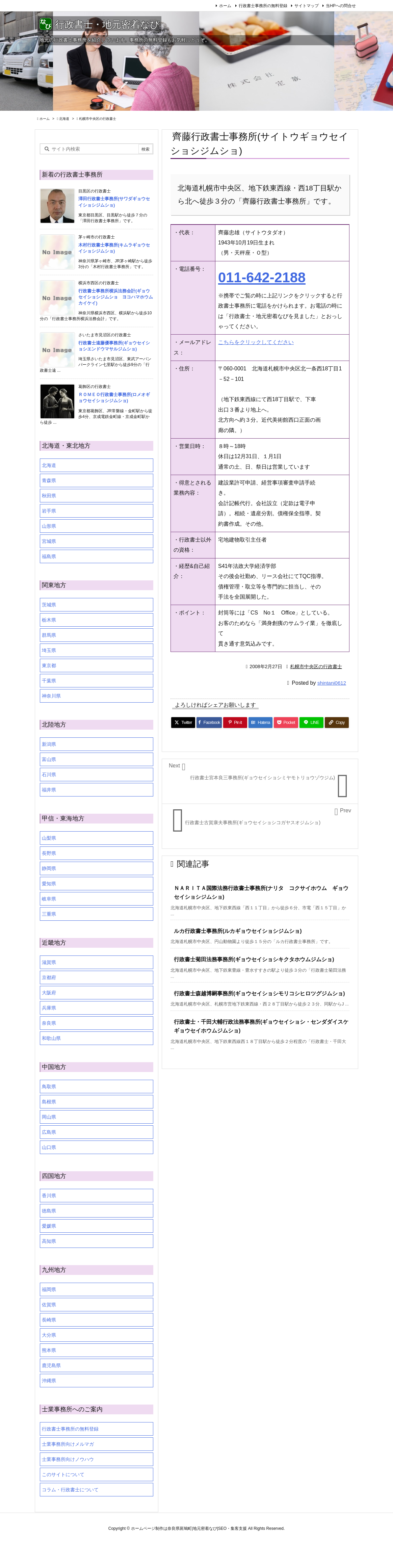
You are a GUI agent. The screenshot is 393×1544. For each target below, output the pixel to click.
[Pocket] (286, 722)
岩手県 (49, 511)
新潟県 (49, 744)
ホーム (225, 5)
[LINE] (311, 722)
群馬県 (49, 635)
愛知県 (49, 883)
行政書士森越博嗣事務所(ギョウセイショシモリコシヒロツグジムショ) (259, 993)
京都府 (49, 977)
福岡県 (49, 1289)
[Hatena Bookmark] (260, 722)
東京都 (49, 665)
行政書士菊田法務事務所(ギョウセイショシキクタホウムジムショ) (254, 959)
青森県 (49, 480)
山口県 (49, 1147)
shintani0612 (331, 683)
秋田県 (49, 495)
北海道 (64, 119)
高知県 (49, 1241)
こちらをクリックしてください (256, 342)
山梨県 (49, 838)
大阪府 (49, 992)
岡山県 (49, 1117)
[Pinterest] (235, 722)
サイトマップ (306, 5)
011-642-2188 (262, 277)
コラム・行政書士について (70, 1489)
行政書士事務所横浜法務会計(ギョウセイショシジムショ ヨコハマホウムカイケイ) (115, 297)
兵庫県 (49, 1008)
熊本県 (49, 1350)
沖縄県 (49, 1380)
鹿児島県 (51, 1365)
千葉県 (49, 680)
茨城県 (49, 604)
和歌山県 (51, 1038)
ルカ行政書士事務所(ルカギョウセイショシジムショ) (238, 931)
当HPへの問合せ (341, 5)
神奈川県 (51, 696)
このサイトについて (63, 1474)
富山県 (49, 759)
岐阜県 (49, 898)
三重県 (49, 914)
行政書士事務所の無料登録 (263, 5)
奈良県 (49, 1023)
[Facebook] (209, 722)
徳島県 (49, 1210)
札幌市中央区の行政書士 (97, 119)
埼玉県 (49, 650)
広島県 (49, 1132)
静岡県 (49, 868)
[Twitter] (183, 722)
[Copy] (337, 722)
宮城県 (49, 541)
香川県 (49, 1195)
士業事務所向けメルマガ (68, 1444)
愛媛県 (49, 1226)
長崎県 (49, 1320)
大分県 (49, 1335)
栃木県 (49, 620)
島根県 (49, 1101)
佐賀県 (49, 1304)
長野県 (49, 853)
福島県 (49, 556)
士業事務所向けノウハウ (68, 1459)
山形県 (49, 526)
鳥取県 (49, 1086)
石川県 (49, 774)
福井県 (49, 789)
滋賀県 (49, 962)
